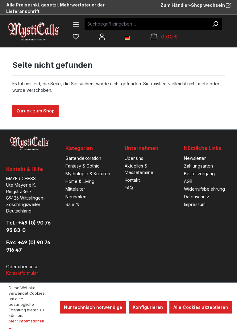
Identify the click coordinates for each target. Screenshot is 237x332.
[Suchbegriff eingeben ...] (146, 24)
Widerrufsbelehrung (204, 189)
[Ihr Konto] (101, 36)
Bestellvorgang (199, 173)
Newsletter (195, 158)
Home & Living (79, 181)
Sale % (72, 204)
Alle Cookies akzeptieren (200, 307)
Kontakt (132, 180)
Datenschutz (196, 196)
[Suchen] (215, 24)
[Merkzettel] (76, 36)
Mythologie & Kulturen (87, 173)
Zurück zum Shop (35, 110)
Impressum (195, 204)
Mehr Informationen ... (26, 324)
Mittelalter (75, 189)
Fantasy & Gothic (82, 165)
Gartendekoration (83, 158)
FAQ (129, 187)
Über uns (134, 158)
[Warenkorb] (164, 36)
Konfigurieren (148, 307)
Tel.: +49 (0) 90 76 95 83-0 (28, 226)
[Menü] (76, 24)
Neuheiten (75, 196)
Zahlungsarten (198, 165)
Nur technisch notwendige (93, 307)
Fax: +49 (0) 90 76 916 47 (28, 246)
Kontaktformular (22, 273)
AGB (188, 181)
